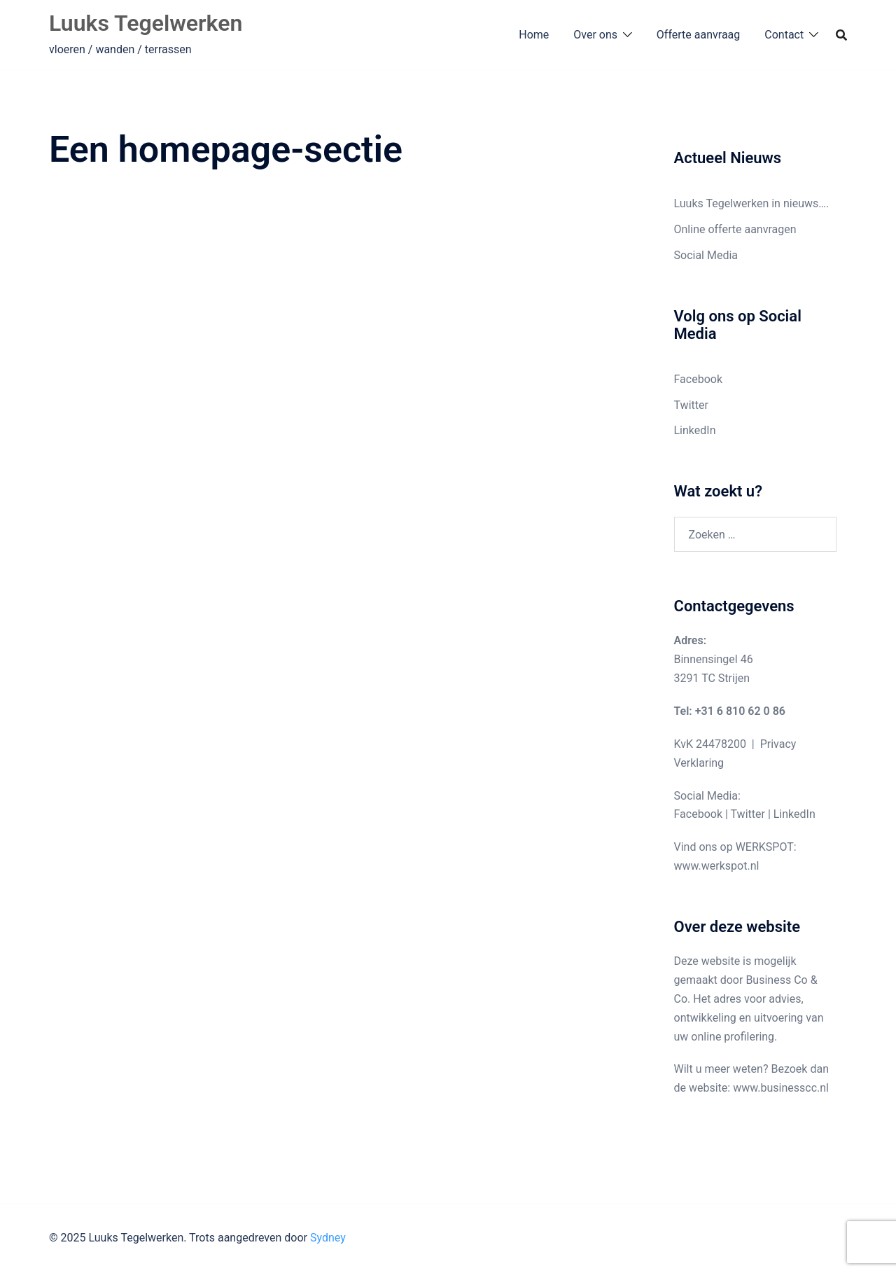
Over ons (595, 34)
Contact (784, 34)
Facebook (698, 379)
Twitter (691, 405)
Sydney (328, 1237)
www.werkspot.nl (717, 865)
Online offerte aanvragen (735, 229)
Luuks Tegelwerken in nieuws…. (752, 203)
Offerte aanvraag (698, 34)
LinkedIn (695, 430)
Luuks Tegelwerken (145, 23)
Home (534, 34)
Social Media (706, 255)
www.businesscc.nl (781, 1087)
